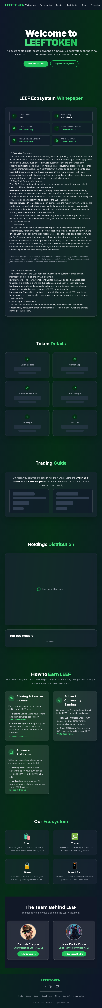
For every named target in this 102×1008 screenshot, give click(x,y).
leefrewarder (26, 142)
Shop (57, 996)
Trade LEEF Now (36, 63)
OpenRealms (47, 996)
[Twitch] (57, 986)
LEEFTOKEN (15, 5)
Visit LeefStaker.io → (18, 719)
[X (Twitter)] (51, 986)
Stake (28, 996)
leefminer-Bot (78, 996)
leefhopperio (68, 129)
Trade (20, 996)
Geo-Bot (66, 996)
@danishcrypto (28, 954)
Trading (59, 5)
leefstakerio (68, 142)
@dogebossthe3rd (74, 954)
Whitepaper (30, 5)
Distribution (72, 5)
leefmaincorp (26, 129)
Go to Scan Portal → (66, 734)
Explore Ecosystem (64, 63)
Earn (84, 5)
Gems (36, 996)
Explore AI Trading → (18, 790)
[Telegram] (44, 986)
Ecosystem (96, 5)
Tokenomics (46, 5)
